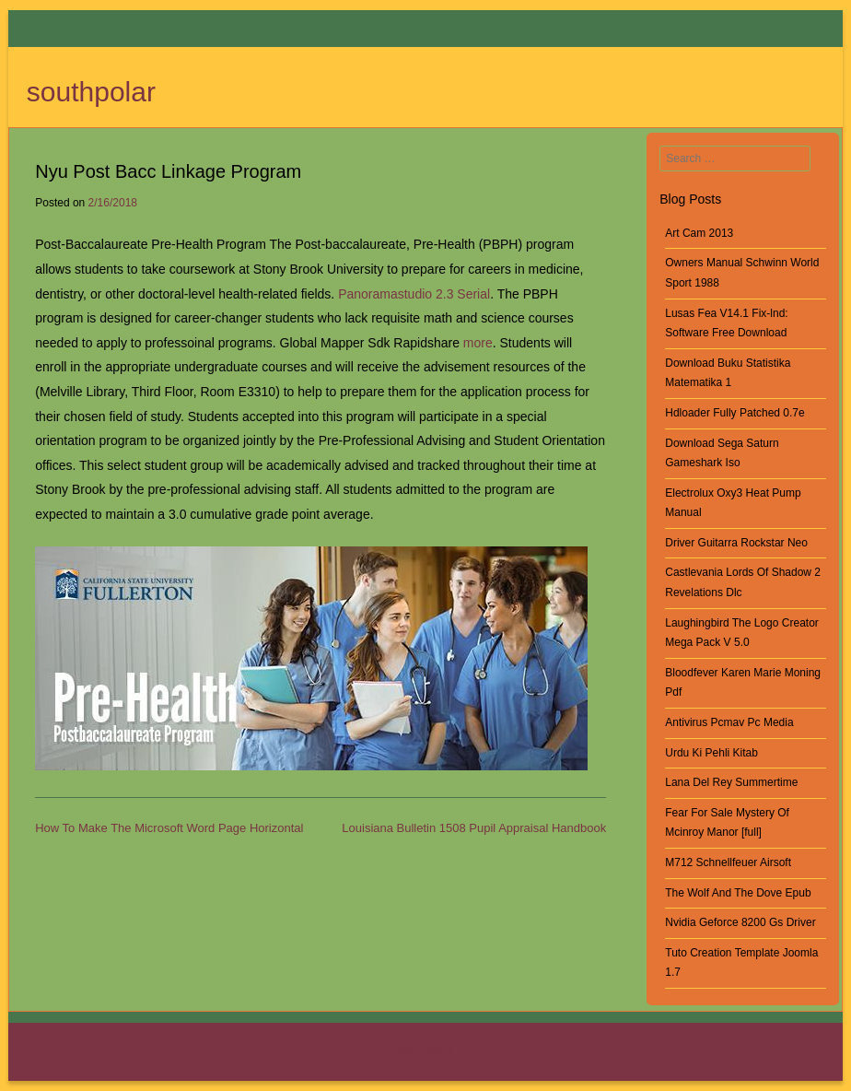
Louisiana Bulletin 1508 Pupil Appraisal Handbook (474, 828)
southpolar (91, 91)
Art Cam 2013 (699, 233)
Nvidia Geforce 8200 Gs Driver (740, 922)
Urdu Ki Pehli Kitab (711, 752)
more (478, 342)
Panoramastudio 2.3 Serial (414, 294)
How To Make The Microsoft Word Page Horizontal (169, 828)
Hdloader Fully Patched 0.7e (734, 412)
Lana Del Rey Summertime (731, 782)
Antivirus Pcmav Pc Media (729, 722)
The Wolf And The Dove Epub (737, 892)
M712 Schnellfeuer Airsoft (728, 862)
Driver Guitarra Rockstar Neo (736, 542)
